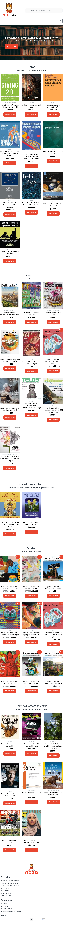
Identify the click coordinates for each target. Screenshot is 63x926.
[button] (31, 919)
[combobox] (44, 10)
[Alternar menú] (44, 7)
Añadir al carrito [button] (10, 114)
